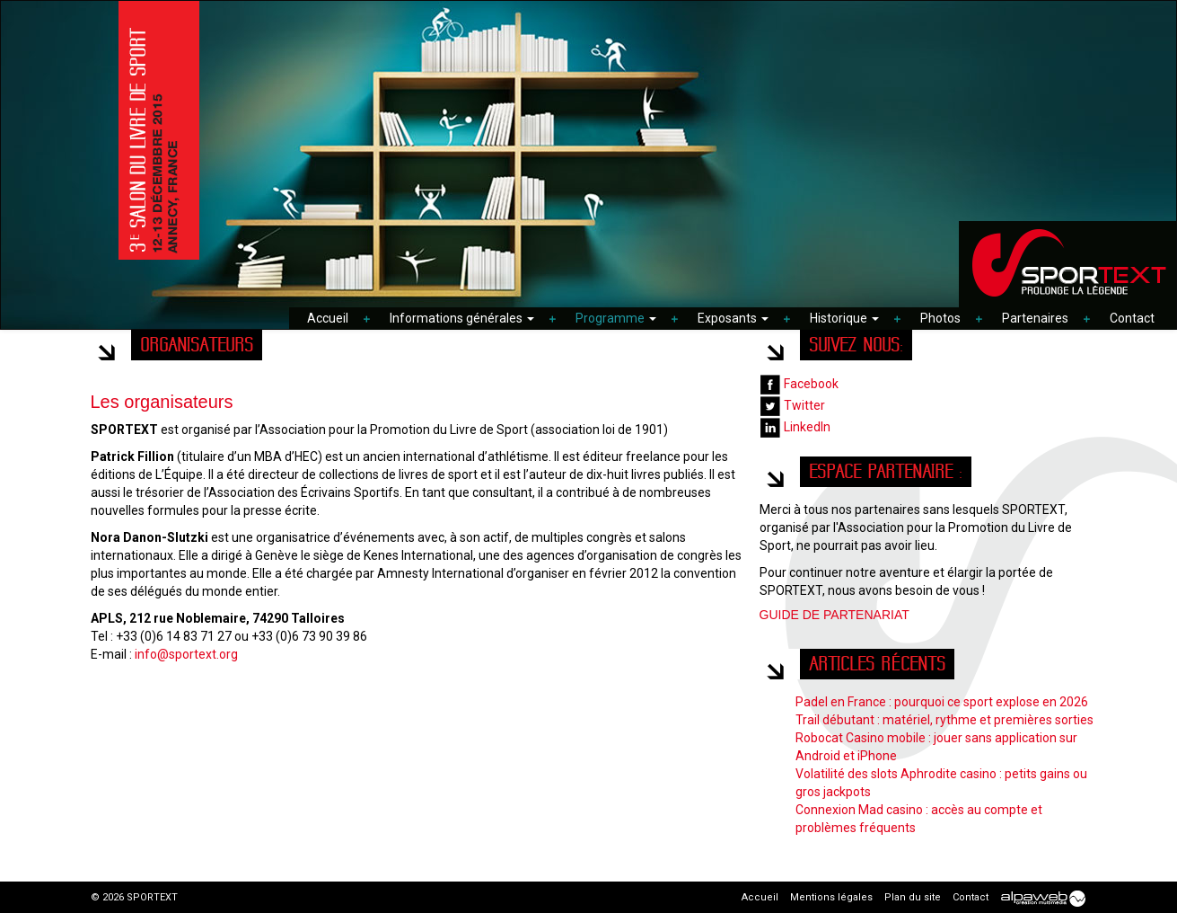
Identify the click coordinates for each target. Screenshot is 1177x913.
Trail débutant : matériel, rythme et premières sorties (944, 720)
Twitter (792, 405)
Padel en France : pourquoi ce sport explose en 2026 (941, 702)
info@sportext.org (186, 654)
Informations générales (462, 318)
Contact (1132, 318)
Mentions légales (831, 897)
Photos (940, 318)
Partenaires (1035, 318)
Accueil (327, 318)
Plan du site (912, 897)
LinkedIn (795, 427)
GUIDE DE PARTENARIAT (834, 614)
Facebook (799, 384)
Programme (615, 318)
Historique (844, 318)
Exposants (733, 318)
